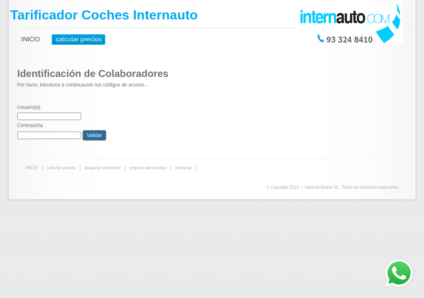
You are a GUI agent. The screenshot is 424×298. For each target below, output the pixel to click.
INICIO (31, 39)
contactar (183, 168)
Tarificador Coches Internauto (104, 14)
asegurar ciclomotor (102, 168)
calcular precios (78, 39)
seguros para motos (147, 168)
